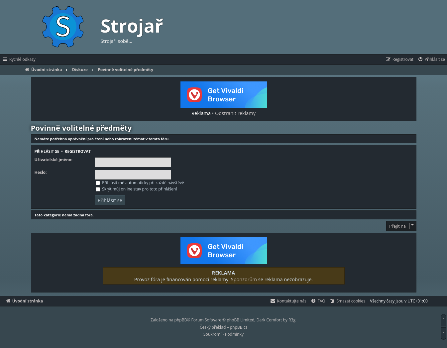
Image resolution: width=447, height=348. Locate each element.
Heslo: (41, 172)
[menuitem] (431, 59)
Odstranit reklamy (235, 113)
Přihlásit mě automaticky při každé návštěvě (140, 182)
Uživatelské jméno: (53, 160)
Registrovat (78, 151)
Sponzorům (244, 279)
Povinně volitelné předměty (81, 128)
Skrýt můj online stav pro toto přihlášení (136, 189)
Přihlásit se (47, 151)
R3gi (292, 320)
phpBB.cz (238, 327)
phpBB (180, 320)
